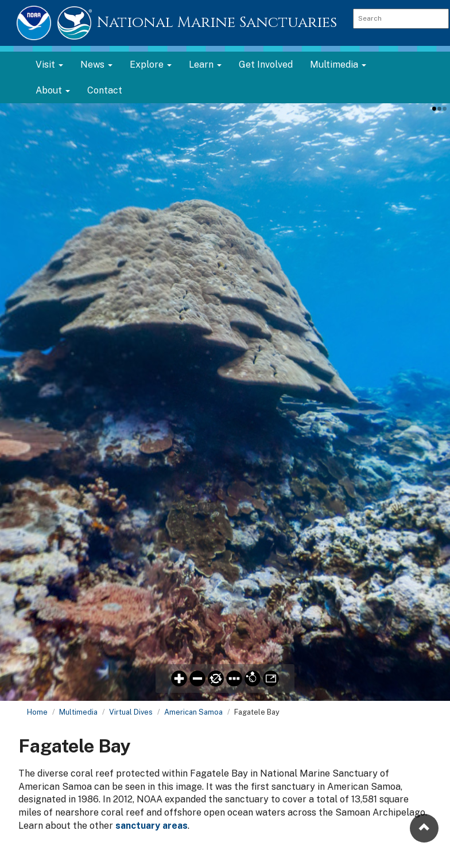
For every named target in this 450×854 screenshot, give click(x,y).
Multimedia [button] (338, 64)
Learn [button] (205, 64)
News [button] (96, 64)
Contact (104, 90)
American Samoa (193, 712)
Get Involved (266, 64)
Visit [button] (49, 64)
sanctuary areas (151, 825)
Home (37, 712)
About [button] (53, 90)
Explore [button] (151, 64)
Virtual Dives (131, 712)
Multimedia (78, 712)
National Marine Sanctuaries (217, 23)
